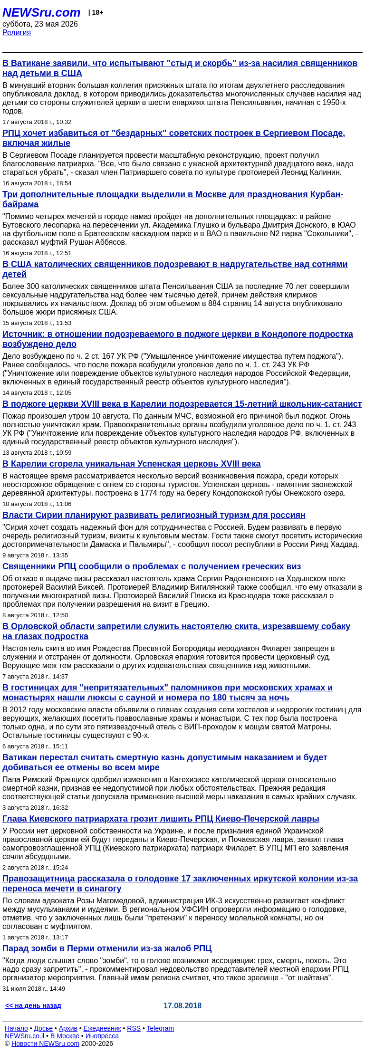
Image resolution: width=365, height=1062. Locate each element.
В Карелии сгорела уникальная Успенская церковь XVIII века (131, 464)
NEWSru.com (41, 12)
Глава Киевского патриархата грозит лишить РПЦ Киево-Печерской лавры (160, 818)
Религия (16, 33)
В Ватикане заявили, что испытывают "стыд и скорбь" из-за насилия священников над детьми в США (179, 68)
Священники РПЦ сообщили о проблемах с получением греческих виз (151, 566)
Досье (43, 1028)
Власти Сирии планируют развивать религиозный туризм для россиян (154, 515)
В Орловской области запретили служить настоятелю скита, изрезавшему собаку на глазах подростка (176, 631)
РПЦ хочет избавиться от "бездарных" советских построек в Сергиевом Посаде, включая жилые (173, 138)
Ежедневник (102, 1028)
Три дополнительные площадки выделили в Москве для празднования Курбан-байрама (172, 199)
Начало (16, 1028)
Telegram (160, 1028)
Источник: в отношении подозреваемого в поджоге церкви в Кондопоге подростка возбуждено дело (177, 339)
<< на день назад (33, 1005)
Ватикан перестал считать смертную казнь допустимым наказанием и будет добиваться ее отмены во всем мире (164, 762)
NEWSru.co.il (24, 1036)
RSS (134, 1028)
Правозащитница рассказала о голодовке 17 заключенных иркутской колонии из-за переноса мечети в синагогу (180, 883)
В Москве (64, 1036)
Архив (68, 1028)
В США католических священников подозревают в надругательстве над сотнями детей (175, 269)
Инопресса (102, 1036)
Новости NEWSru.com (45, 1043)
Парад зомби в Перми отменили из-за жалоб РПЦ (106, 948)
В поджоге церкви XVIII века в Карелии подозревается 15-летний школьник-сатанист (182, 404)
